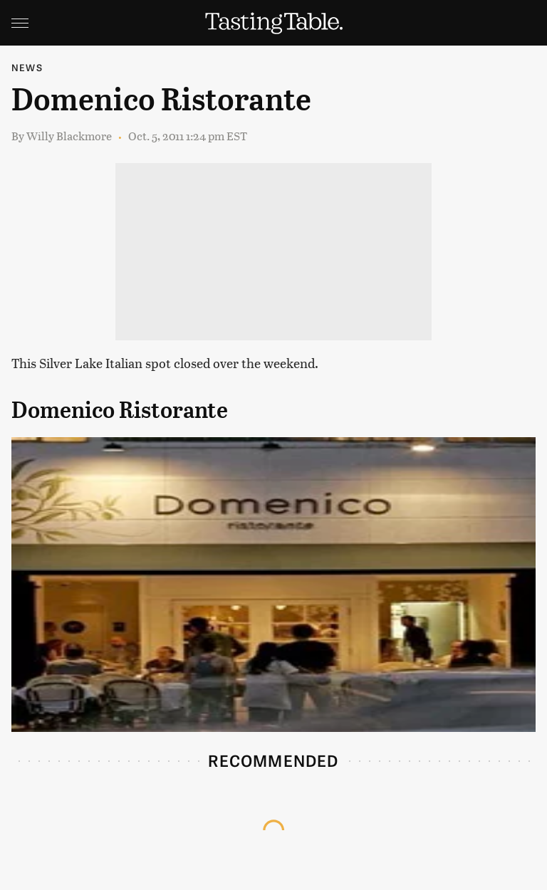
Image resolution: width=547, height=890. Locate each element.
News (27, 67)
